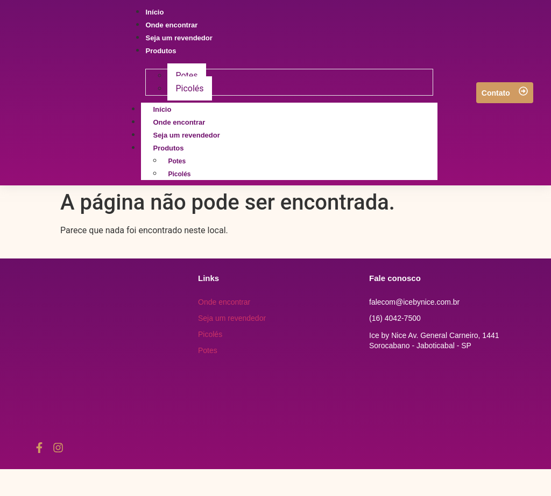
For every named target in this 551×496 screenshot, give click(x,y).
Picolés (179, 174)
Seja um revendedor (232, 318)
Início (162, 109)
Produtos (180, 148)
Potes (177, 161)
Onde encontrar (179, 122)
